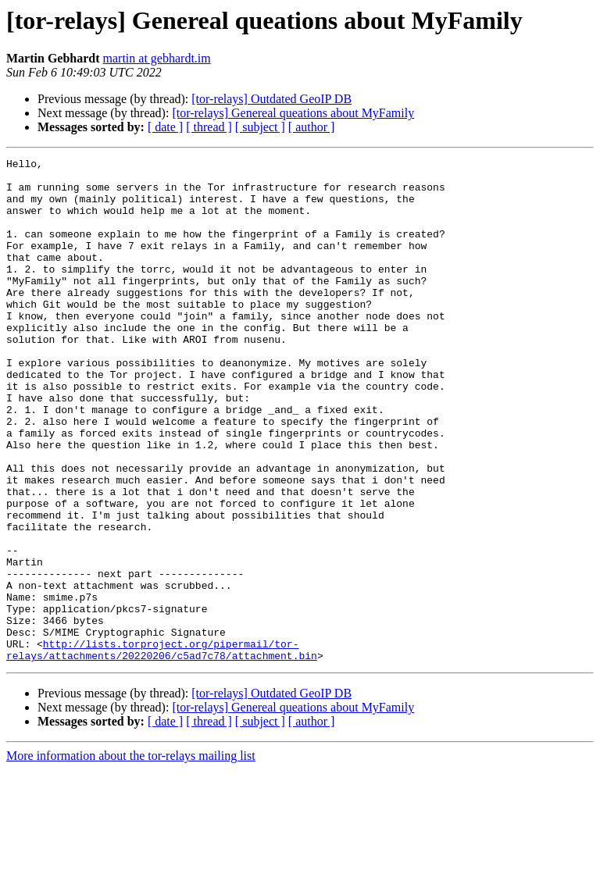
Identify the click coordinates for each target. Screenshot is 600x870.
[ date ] (165, 127)
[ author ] (311, 127)
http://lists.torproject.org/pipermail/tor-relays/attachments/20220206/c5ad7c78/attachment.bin (161, 749)
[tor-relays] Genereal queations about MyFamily (293, 112)
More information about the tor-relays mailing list (130, 856)
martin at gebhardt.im (157, 58)
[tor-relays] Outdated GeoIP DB (271, 98)
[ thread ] (209, 127)
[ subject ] (260, 127)
